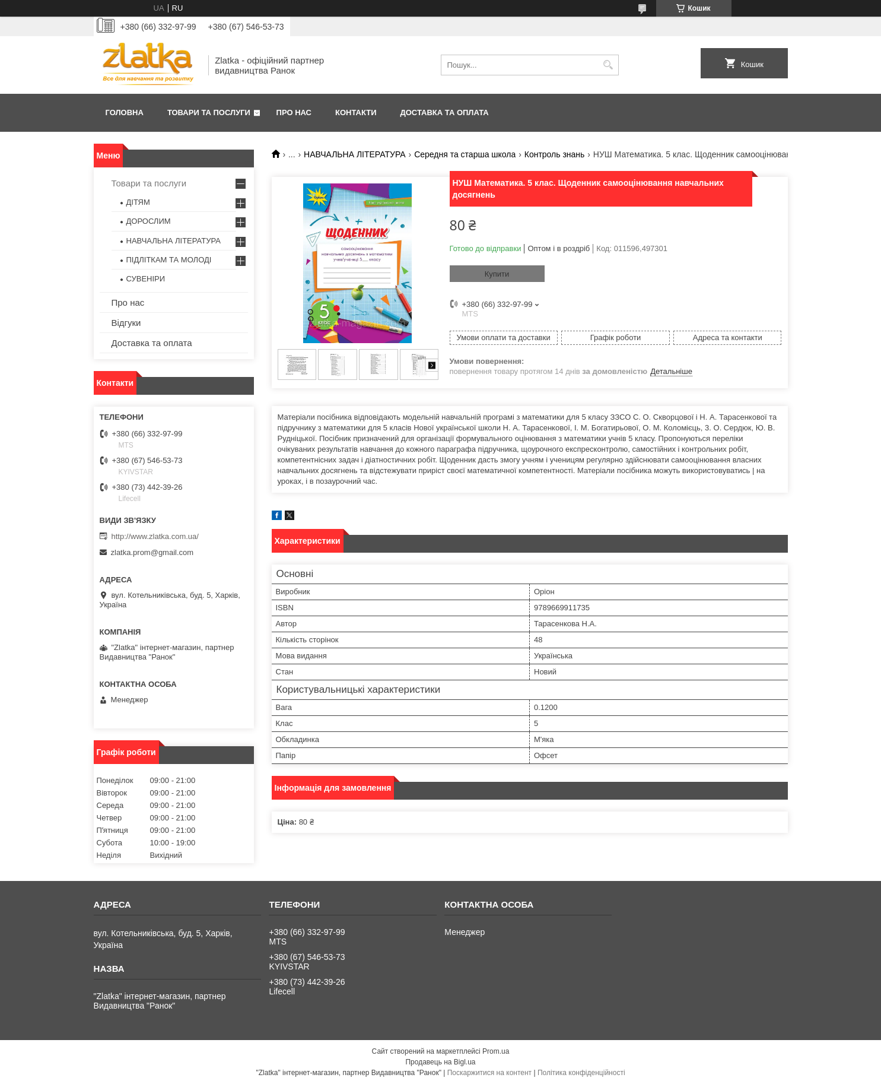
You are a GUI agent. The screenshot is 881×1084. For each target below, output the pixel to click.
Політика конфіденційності (581, 1073)
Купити (497, 274)
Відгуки (126, 323)
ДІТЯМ (138, 202)
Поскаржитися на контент (489, 1073)
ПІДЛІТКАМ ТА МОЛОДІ (169, 259)
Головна (125, 112)
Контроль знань (554, 154)
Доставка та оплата (444, 112)
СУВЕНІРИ (146, 278)
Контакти (356, 112)
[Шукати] (608, 65)
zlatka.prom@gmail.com (152, 552)
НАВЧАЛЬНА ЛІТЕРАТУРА (355, 154)
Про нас (293, 112)
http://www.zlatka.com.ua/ (155, 536)
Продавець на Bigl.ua (440, 1062)
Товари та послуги (208, 112)
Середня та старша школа (465, 154)
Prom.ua (495, 1051)
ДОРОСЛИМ (148, 221)
